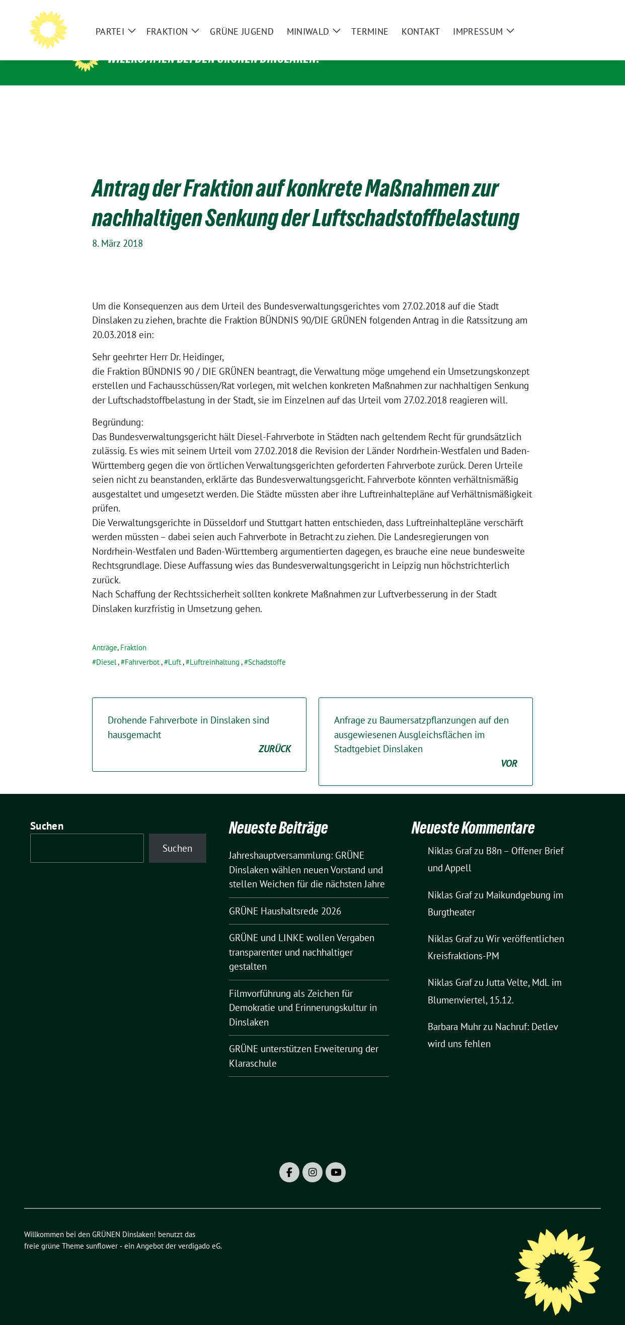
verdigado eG (199, 1230)
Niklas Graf (450, 835)
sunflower (102, 1230)
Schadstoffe (267, 646)
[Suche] (568, 15)
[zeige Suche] (583, 15)
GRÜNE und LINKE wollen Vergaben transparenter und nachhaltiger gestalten (301, 936)
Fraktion (133, 632)
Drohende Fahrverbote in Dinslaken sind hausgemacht (199, 719)
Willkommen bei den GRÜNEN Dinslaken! (214, 58)
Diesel (106, 646)
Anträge (104, 632)
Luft (174, 646)
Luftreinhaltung (215, 646)
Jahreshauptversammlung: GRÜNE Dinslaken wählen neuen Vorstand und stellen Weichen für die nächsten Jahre (307, 854)
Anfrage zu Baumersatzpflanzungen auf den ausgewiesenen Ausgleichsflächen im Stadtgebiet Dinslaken (425, 726)
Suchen (46, 810)
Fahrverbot (142, 646)
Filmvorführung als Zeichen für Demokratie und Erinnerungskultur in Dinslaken (303, 992)
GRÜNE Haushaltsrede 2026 (285, 895)
